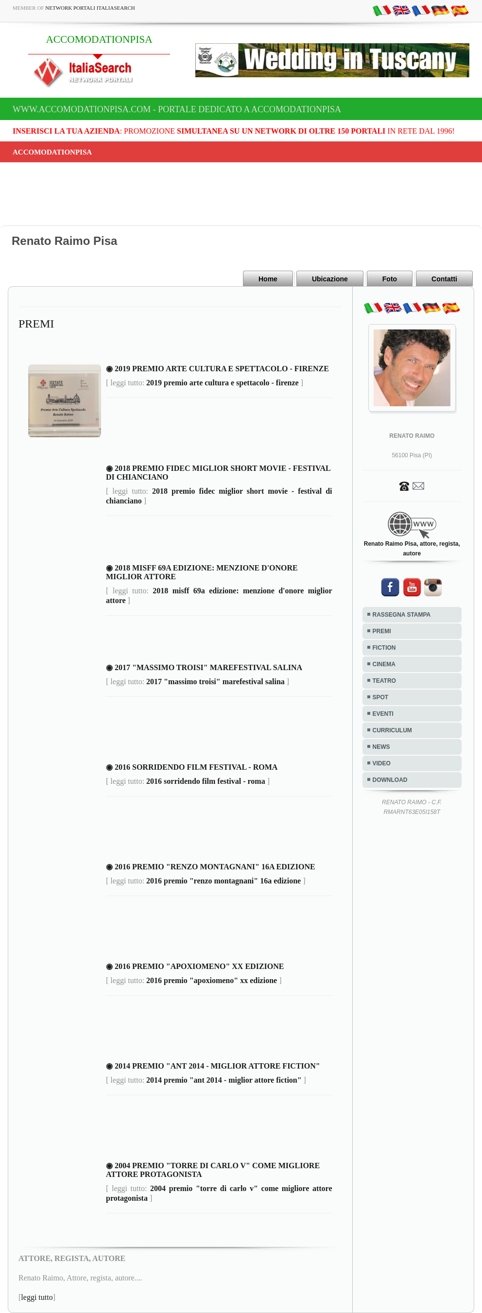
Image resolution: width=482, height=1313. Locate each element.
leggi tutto (36, 1297)
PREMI (382, 631)
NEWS (381, 746)
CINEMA (384, 664)
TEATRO (384, 680)
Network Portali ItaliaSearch (90, 8)
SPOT (381, 697)
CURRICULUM (392, 730)
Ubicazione (330, 279)
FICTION (384, 647)
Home (267, 279)
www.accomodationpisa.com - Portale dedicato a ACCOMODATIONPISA (177, 109)
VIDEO (382, 763)
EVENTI (383, 713)
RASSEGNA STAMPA (402, 614)
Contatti (444, 279)
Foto (389, 279)
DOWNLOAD (390, 780)
